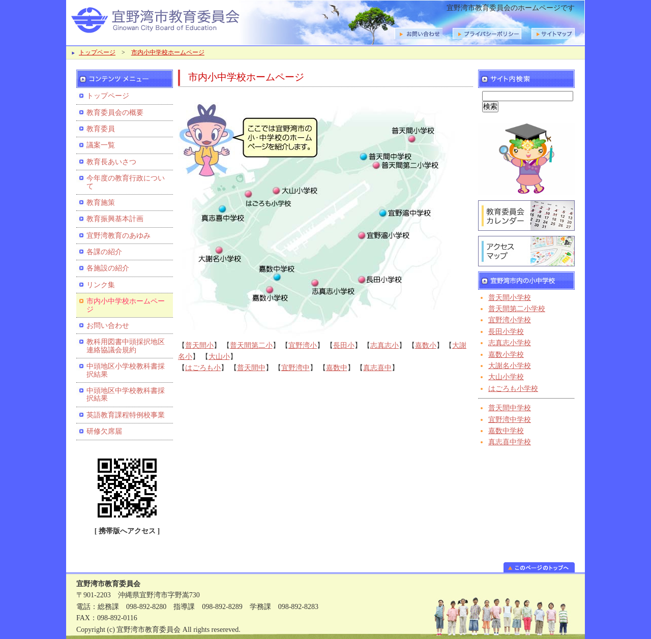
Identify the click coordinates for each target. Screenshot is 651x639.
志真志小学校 (509, 343)
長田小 (343, 345)
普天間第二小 (251, 345)
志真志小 (384, 345)
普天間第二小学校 (516, 309)
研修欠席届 (104, 431)
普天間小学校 (509, 297)
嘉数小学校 (506, 354)
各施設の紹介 (107, 268)
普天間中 (251, 368)
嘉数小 (425, 345)
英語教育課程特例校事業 (125, 415)
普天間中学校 (509, 408)
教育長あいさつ (111, 162)
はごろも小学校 (513, 388)
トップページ (97, 52)
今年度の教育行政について (125, 182)
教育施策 (100, 202)
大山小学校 (506, 377)
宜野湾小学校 (509, 320)
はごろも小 (203, 368)
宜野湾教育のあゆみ (118, 235)
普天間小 (199, 345)
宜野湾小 (302, 345)
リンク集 (100, 285)
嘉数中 (336, 368)
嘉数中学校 (506, 431)
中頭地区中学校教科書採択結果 (125, 394)
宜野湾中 (295, 368)
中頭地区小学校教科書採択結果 (125, 370)
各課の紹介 (104, 252)
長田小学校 (506, 332)
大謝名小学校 (509, 366)
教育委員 (100, 129)
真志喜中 (377, 368)
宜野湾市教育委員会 (198, 19)
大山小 (219, 356)
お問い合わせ (107, 325)
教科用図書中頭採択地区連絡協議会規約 (125, 345)
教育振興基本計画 (114, 219)
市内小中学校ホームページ (167, 52)
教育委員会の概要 (114, 112)
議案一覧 (100, 145)
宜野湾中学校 (509, 419)
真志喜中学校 (509, 442)
